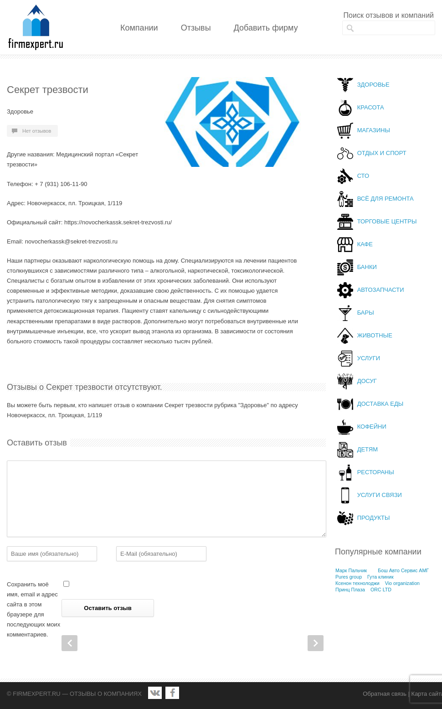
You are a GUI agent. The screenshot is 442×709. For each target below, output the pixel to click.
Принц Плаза (350, 589)
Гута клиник (380, 577)
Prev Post (69, 643)
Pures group (348, 577)
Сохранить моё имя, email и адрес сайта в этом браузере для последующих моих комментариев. (33, 609)
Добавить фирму (266, 27)
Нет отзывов (36, 131)
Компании (139, 27)
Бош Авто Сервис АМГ (403, 570)
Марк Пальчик (351, 570)
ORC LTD (380, 589)
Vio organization (402, 583)
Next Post (316, 643)
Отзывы (196, 27)
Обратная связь (384, 693)
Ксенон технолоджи (357, 583)
